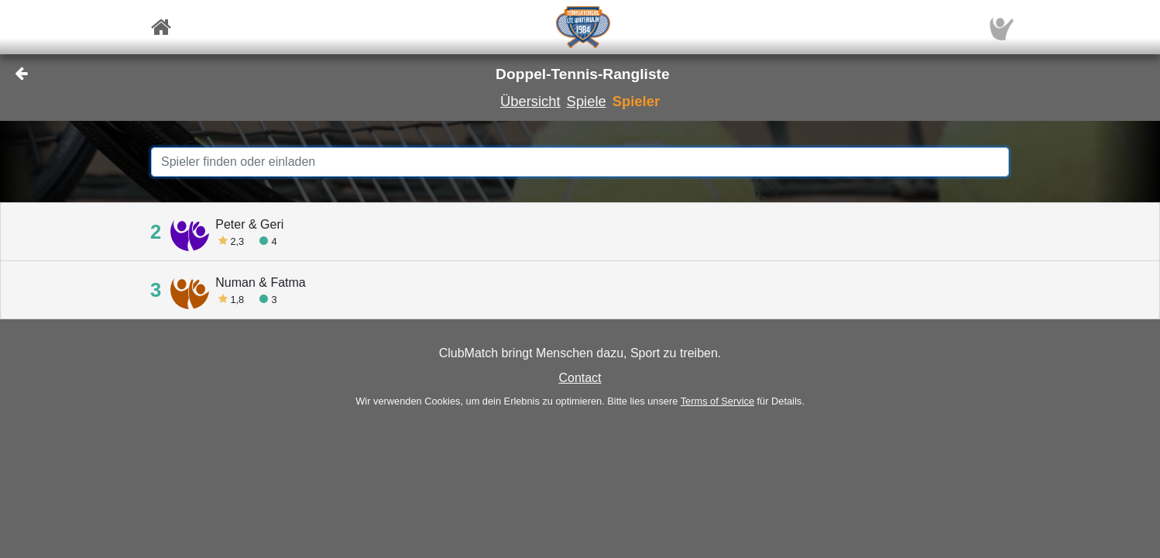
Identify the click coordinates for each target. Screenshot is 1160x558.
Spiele (586, 101)
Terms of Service (717, 401)
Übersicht (530, 101)
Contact (579, 377)
